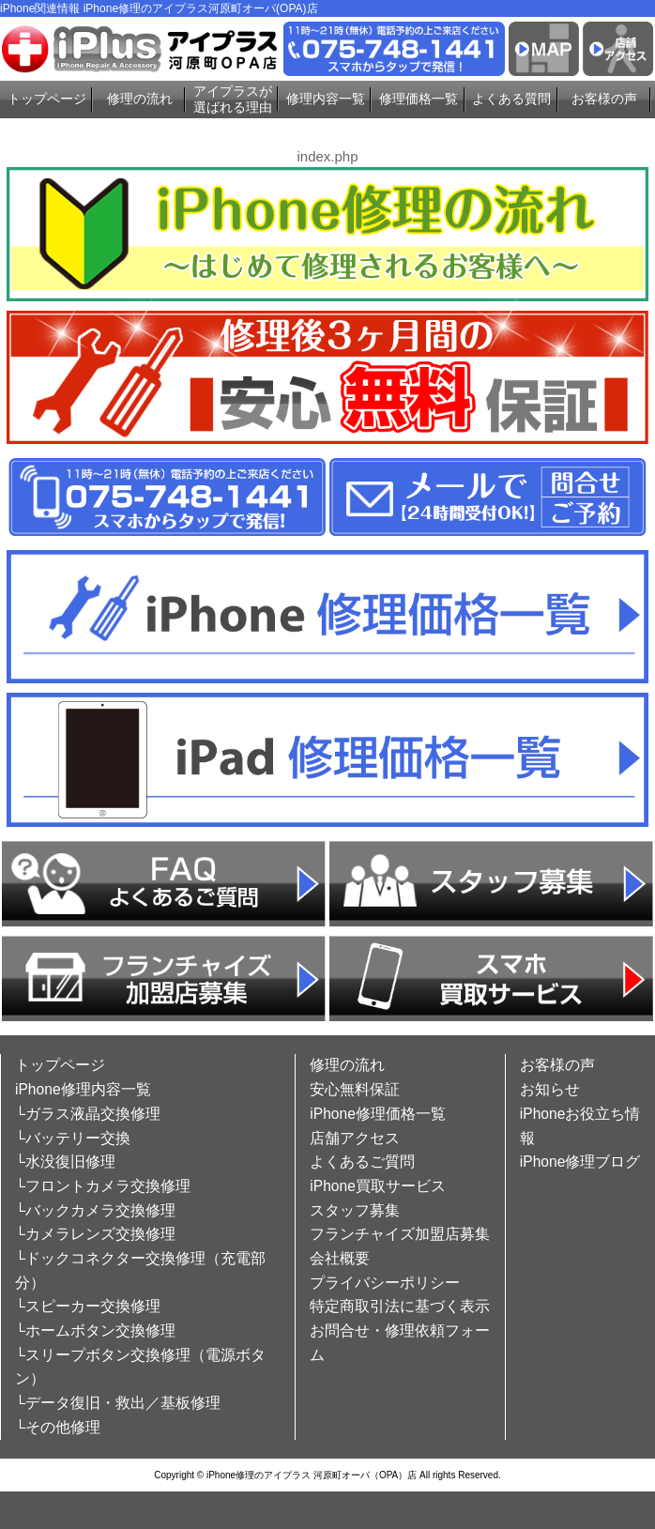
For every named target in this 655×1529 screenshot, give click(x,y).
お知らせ (550, 1089)
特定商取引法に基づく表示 (400, 1306)
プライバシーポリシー (385, 1283)
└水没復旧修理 (65, 1162)
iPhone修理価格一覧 (378, 1114)
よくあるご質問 (362, 1162)
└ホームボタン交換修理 (95, 1330)
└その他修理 (57, 1427)
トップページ (47, 98)
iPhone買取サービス (378, 1186)
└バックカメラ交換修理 (95, 1210)
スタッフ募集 (355, 1210)
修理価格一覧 (418, 98)
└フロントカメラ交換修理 (102, 1186)
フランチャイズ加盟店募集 (400, 1234)
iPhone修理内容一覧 (83, 1089)
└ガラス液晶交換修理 (87, 1114)
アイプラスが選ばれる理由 (232, 99)
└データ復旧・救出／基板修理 (118, 1403)
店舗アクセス (355, 1138)
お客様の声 (604, 98)
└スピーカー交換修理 (87, 1306)
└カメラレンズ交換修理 (95, 1234)
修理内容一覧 (325, 98)
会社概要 (340, 1258)
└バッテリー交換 (72, 1138)
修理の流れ (140, 98)
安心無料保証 (355, 1089)
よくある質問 (511, 98)
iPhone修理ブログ (580, 1162)
